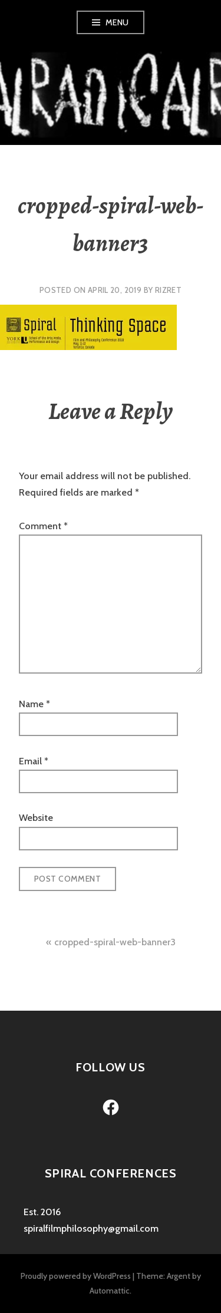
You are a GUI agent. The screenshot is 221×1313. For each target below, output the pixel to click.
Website (36, 817)
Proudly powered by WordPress (76, 1276)
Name (34, 704)
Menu (117, 22)
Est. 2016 (42, 1212)
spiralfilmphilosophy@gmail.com (91, 1228)
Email (33, 761)
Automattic (110, 1290)
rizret (168, 290)
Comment (43, 526)
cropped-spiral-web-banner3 (115, 942)
